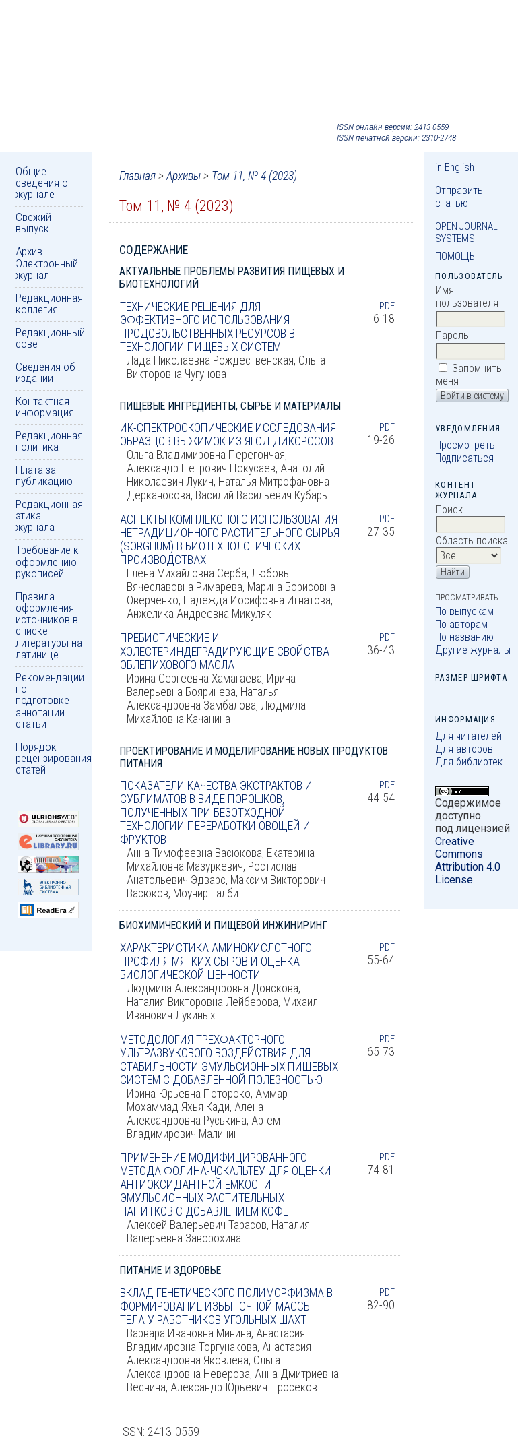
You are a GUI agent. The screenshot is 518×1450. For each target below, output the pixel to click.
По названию (464, 637)
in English (454, 167)
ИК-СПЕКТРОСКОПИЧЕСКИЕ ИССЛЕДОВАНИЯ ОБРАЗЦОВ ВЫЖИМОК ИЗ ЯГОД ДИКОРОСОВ (228, 434)
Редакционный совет (50, 337)
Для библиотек (469, 761)
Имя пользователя (467, 296)
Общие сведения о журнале (41, 182)
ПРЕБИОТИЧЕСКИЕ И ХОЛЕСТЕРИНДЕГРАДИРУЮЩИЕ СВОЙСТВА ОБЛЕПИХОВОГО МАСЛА (224, 651)
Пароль (452, 335)
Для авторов (464, 749)
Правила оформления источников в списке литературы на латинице (48, 625)
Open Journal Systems (466, 232)
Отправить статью (459, 197)
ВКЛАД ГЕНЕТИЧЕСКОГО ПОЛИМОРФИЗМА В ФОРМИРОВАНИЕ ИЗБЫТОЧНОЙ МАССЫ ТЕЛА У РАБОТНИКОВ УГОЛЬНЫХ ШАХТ (226, 1306)
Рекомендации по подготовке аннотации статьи (49, 700)
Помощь (455, 256)
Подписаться (464, 457)
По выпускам (464, 611)
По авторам (461, 624)
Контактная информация (44, 406)
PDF (387, 306)
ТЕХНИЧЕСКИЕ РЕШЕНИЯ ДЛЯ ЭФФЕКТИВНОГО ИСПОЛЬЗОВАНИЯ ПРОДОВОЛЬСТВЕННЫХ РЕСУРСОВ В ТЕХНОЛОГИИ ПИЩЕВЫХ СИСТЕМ (207, 327)
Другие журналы (473, 649)
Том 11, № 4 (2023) (254, 176)
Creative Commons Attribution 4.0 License (467, 860)
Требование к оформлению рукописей (47, 561)
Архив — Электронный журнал (46, 263)
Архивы (183, 176)
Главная (137, 176)
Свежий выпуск (33, 222)
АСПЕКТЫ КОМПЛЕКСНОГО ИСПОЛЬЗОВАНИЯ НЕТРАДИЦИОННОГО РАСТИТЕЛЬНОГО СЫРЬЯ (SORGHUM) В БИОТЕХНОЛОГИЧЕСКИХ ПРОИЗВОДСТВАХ (229, 540)
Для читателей (468, 736)
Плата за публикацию (44, 475)
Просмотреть (465, 445)
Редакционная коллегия (49, 303)
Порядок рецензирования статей (53, 758)
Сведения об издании (45, 372)
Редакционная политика (49, 441)
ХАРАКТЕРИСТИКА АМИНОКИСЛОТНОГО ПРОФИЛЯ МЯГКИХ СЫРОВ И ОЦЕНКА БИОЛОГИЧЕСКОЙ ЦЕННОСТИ (216, 961)
